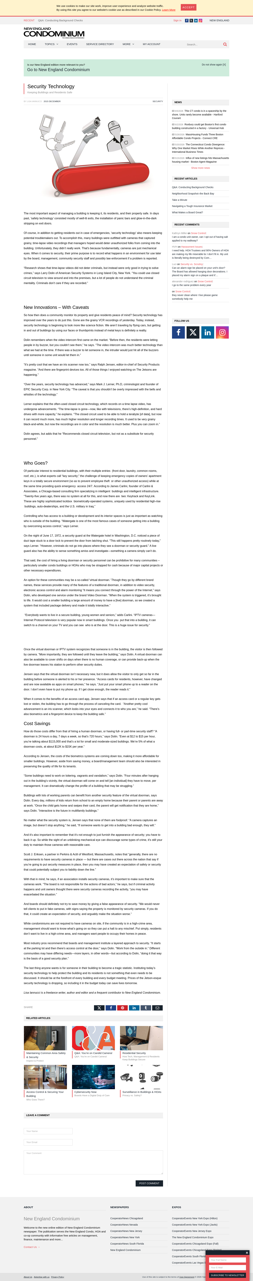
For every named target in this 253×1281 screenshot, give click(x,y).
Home (32, 44)
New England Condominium (125, 1250)
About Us (28, 1277)
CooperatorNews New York (125, 1237)
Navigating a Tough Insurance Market (192, 206)
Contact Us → (32, 1246)
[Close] (189, 7)
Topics (50, 44)
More (127, 44)
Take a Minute (179, 200)
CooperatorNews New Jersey (126, 1231)
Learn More (169, 9)
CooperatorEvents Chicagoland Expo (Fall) (195, 1243)
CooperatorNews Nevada (124, 1224)
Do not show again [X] (214, 64)
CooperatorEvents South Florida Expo (192, 1256)
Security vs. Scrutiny (192, 264)
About (28, 1207)
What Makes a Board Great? (187, 212)
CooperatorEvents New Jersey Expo (191, 1231)
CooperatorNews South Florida (127, 1243)
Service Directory (100, 44)
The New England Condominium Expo (192, 1237)
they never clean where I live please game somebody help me (195, 297)
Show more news (200, 167)
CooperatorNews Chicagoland (126, 1218)
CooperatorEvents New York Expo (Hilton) (195, 1218)
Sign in (177, 20)
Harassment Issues (191, 246)
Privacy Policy (57, 1277)
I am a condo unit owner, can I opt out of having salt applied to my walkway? (200, 238)
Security (158, 101)
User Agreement (186, 1277)
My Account (151, 44)
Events (72, 44)
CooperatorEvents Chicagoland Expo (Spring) (197, 1250)
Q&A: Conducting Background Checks (60, 20)
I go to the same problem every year (191, 285)
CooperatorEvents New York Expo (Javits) (195, 1224)
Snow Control (198, 233)
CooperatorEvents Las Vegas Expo (191, 1262)
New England (219, 20)
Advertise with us (42, 1277)
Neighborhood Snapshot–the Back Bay (193, 193)
